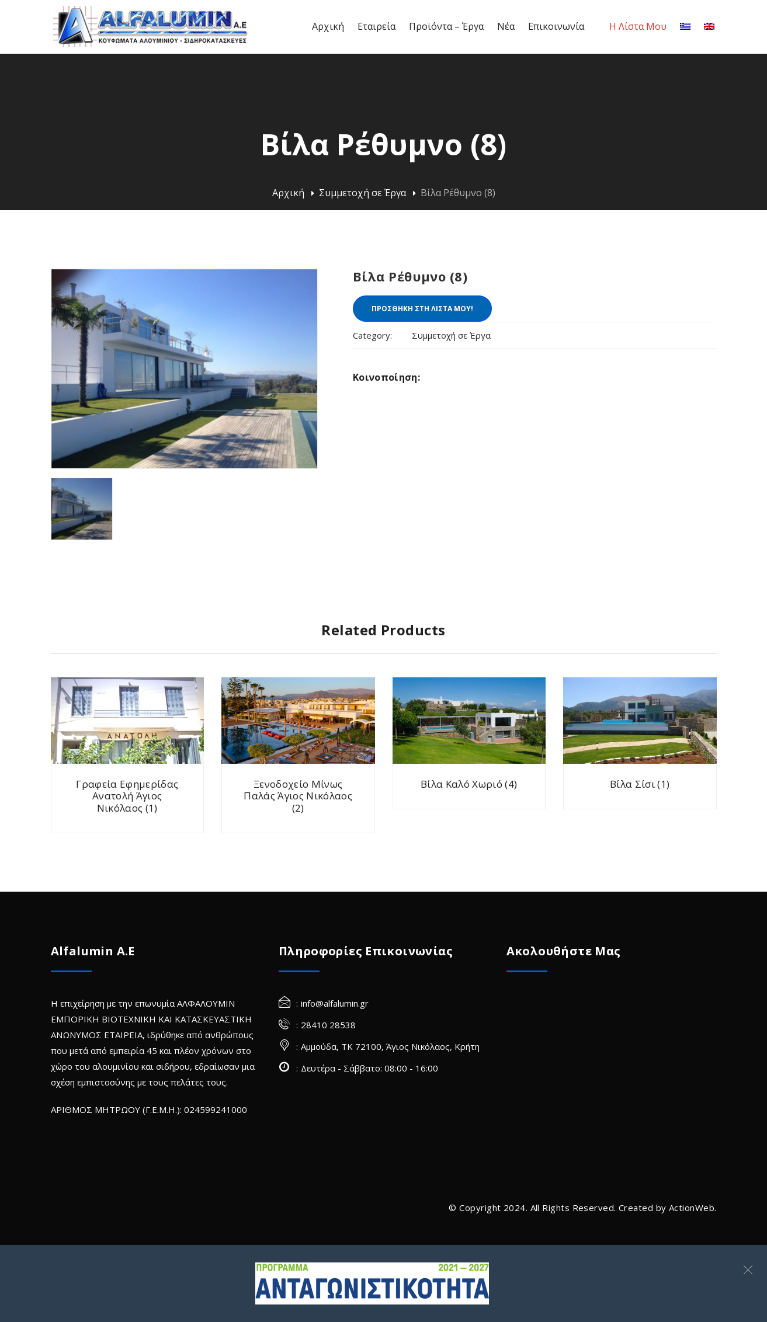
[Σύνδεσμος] (372, 1283)
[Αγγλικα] (709, 26)
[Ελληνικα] (685, 26)
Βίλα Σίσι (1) (639, 784)
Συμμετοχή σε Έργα (362, 192)
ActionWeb (691, 1207)
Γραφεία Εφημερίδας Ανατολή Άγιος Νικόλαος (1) (127, 796)
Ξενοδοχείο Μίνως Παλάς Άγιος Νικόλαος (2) (298, 796)
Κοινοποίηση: (386, 377)
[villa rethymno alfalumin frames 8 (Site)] (82, 509)
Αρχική (288, 192)
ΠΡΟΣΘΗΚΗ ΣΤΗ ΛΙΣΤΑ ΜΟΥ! (422, 309)
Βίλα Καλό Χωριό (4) (469, 784)
